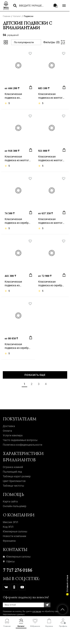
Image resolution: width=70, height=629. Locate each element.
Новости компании (14, 536)
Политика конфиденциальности (22, 444)
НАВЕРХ (62, 609)
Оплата (7, 430)
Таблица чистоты (13, 485)
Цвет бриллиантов (14, 481)
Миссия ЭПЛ (10, 522)
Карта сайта (10, 501)
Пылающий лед (12, 471)
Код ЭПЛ (8, 526)
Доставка (9, 426)
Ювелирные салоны (15, 531)
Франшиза (9, 540)
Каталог (17, 16)
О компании (18, 515)
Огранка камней (13, 467)
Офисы (9, 561)
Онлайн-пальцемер (14, 506)
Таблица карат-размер (17, 476)
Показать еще (34, 374)
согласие (36, 611)
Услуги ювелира (13, 435)
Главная (6, 16)
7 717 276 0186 (17, 570)
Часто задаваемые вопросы (20, 440)
